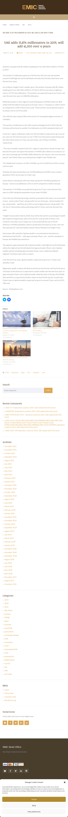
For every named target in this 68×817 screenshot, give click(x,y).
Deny (34, 805)
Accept (34, 799)
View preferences (34, 812)
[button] (65, 782)
